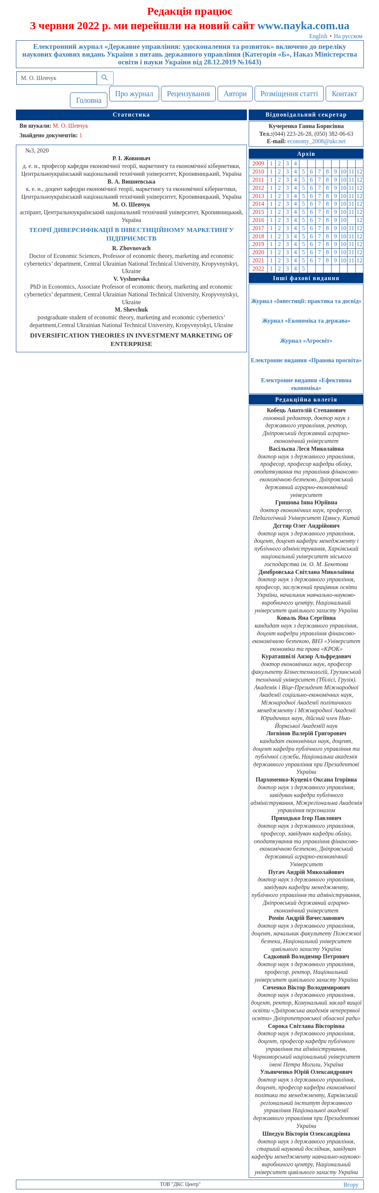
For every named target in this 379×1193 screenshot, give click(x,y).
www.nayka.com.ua (303, 25)
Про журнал (134, 94)
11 (351, 171)
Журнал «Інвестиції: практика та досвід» (306, 301)
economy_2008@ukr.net (317, 141)
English (318, 36)
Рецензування (188, 94)
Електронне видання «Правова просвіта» (306, 360)
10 (343, 171)
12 (359, 171)
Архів (306, 154)
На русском (348, 36)
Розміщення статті (289, 94)
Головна (88, 100)
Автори (235, 94)
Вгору (351, 1185)
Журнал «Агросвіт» (306, 340)
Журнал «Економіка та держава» (306, 320)
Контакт (344, 94)
